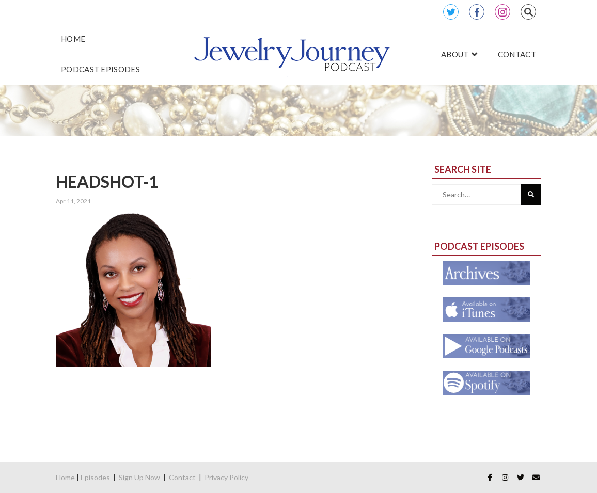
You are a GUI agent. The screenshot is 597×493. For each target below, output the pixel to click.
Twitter (451, 12)
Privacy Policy (226, 477)
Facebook (476, 12)
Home (65, 477)
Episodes (95, 477)
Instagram (502, 12)
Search (528, 12)
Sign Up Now (139, 477)
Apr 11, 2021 (73, 201)
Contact (182, 477)
